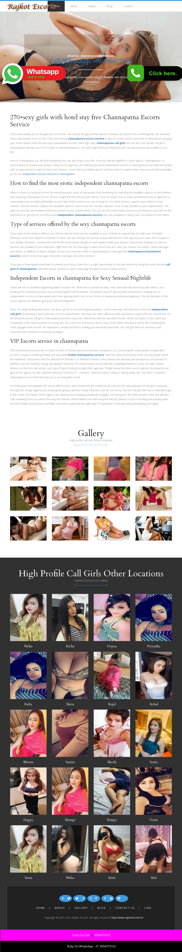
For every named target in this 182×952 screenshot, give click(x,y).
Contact (128, 6)
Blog (101, 907)
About (73, 6)
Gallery (92, 6)
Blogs (109, 6)
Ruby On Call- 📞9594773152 (91, 935)
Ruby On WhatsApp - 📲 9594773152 (91, 946)
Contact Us (125, 907)
